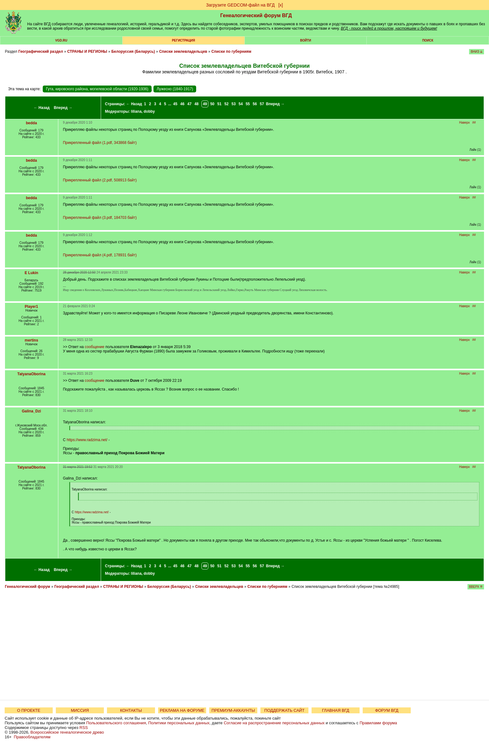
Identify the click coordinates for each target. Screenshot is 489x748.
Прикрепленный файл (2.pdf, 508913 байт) (100, 180)
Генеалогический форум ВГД (256, 15)
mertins (31, 340)
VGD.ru (61, 40)
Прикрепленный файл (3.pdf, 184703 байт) (100, 217)
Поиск (427, 40)
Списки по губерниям (231, 51)
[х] (280, 4)
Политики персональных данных (179, 723)
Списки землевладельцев (183, 51)
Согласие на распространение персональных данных (274, 723)
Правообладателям (32, 737)
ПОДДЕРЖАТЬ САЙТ (284, 710)
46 (182, 104)
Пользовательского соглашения (116, 723)
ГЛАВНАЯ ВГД (335, 710)
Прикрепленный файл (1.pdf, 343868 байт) (100, 142)
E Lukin (31, 273)
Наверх (464, 122)
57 (262, 104)
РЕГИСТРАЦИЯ (183, 40)
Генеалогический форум (27, 586)
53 (233, 104)
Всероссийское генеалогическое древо (67, 732)
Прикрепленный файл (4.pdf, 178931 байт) (100, 255)
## (474, 122)
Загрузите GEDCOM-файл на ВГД (240, 4)
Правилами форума (378, 723)
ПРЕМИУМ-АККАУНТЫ (233, 710)
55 (248, 104)
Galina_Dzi (31, 411)
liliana (136, 111)
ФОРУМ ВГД (387, 710)
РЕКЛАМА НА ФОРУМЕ (182, 710)
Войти (305, 40)
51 (219, 104)
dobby (149, 111)
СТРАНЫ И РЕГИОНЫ (87, 51)
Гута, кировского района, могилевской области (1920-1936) (97, 89)
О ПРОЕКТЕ (28, 710)
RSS (84, 727)
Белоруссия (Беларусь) (133, 51)
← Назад (42, 108)
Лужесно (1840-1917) (175, 89)
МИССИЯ (80, 710)
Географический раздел (40, 51)
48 (196, 104)
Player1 (31, 306)
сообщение (94, 347)
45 (175, 104)
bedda (31, 123)
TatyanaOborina (31, 374)
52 (227, 104)
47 (189, 104)
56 (255, 104)
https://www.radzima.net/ (87, 440)
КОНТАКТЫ (131, 710)
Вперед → (63, 108)
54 (241, 104)
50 (212, 104)
